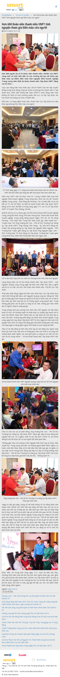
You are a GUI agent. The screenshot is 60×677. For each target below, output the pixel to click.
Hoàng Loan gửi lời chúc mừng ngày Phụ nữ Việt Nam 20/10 (25, 613)
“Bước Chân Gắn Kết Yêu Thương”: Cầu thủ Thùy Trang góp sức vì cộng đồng (30, 623)
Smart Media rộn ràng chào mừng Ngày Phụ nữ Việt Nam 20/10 (27, 645)
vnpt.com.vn (12, 589)
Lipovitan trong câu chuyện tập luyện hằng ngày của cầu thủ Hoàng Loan (28, 635)
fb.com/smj (41, 660)
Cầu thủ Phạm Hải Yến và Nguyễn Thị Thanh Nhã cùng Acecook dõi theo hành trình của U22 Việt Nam (28, 641)
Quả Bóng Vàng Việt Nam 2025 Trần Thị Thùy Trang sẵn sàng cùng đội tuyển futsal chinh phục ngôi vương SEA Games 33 (29, 603)
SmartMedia (6, 15)
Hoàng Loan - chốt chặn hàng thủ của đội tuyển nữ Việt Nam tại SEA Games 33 (28, 597)
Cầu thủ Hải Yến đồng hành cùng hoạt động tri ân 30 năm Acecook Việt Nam (29, 617)
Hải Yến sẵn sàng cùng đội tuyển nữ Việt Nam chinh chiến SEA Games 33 (29, 608)
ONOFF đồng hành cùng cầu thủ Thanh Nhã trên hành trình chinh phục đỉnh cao (29, 629)
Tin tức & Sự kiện (22, 15)
